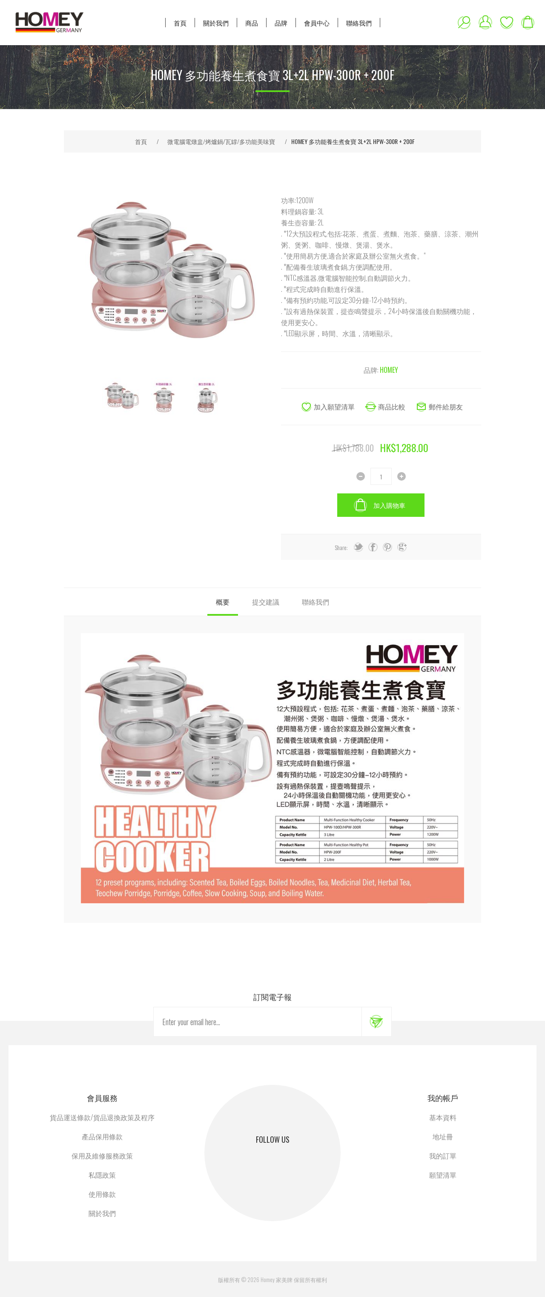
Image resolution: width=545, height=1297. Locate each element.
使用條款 (102, 1194)
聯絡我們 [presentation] (315, 602)
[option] (121, 396)
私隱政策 (102, 1175)
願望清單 (506, 22)
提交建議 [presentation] (265, 602)
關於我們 (102, 1213)
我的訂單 (442, 1155)
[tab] (222, 602)
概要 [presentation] (222, 602)
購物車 (528, 22)
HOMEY (389, 370)
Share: (341, 547)
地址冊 (443, 1136)
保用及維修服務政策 (102, 1155)
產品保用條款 (102, 1136)
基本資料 (442, 1117)
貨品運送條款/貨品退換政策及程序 (102, 1117)
